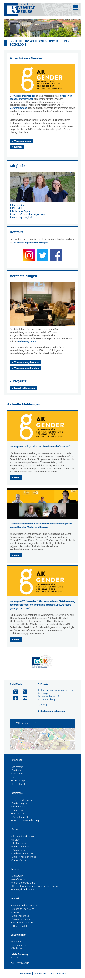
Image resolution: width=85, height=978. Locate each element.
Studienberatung (20, 847)
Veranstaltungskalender (26, 362)
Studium (16, 770)
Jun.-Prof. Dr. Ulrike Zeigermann (28, 214)
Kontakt (18, 146)
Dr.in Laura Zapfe (21, 211)
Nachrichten (18, 807)
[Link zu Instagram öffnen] (14, 692)
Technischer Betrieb (22, 922)
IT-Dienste (17, 840)
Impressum (25, 973)
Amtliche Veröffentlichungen (26, 820)
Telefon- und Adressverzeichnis (27, 905)
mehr (17, 477)
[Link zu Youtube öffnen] (23, 698)
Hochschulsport (19, 843)
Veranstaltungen (18, 108)
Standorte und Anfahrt (22, 909)
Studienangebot (19, 803)
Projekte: (20, 381)
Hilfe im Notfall (19, 926)
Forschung (17, 774)
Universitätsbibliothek (22, 836)
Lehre (14, 777)
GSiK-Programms (27, 341)
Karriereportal (18, 810)
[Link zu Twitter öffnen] (23, 692)
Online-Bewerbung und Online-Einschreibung (34, 886)
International (18, 784)
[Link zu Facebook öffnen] (14, 698)
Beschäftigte (18, 813)
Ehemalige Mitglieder (23, 217)
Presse (15, 912)
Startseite (16, 760)
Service (15, 829)
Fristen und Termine (22, 800)
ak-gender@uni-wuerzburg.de (32, 242)
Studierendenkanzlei (22, 853)
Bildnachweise (19, 945)
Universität (17, 767)
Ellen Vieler (18, 208)
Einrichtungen (18, 780)
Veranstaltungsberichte (26, 368)
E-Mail (44, 705)
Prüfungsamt (18, 850)
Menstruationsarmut (24, 388)
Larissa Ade (18, 205)
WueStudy (17, 876)
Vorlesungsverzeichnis (23, 883)
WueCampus (18, 879)
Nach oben (17, 948)
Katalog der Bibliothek (22, 889)
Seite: (13, 963)
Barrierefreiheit (58, 973)
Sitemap (16, 941)
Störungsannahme (21, 919)
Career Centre (18, 860)
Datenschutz (40, 973)
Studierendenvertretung (23, 857)
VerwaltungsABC (20, 817)
